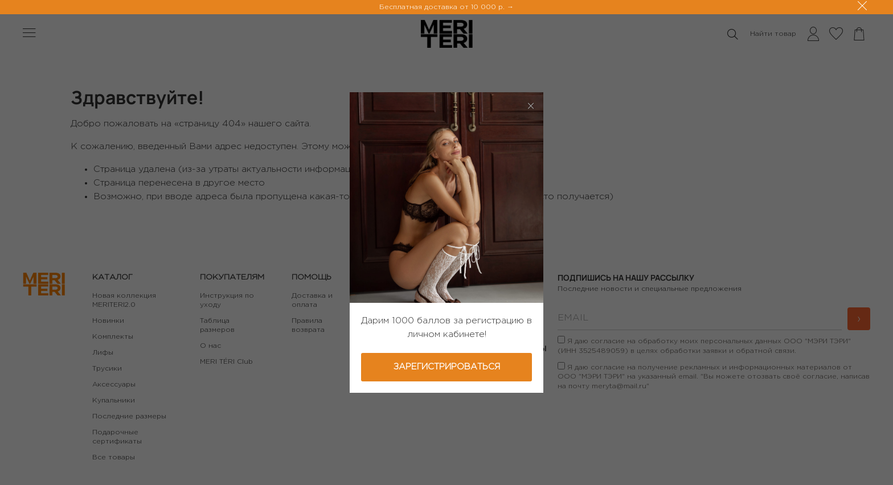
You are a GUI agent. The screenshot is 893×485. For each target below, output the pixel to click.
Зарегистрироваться (447, 367)
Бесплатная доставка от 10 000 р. (443, 7)
